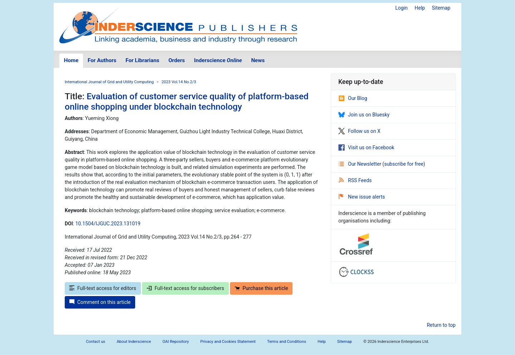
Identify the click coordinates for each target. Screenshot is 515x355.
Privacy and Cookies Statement (228, 341)
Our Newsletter (360, 164)
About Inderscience (134, 341)
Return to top (441, 325)
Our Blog (352, 98)
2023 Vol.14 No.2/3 (179, 82)
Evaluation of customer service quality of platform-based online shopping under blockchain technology (187, 101)
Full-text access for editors (102, 288)
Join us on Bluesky (363, 115)
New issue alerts (362, 197)
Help (420, 8)
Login (401, 8)
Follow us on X (359, 131)
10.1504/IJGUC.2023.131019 (108, 223)
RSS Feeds (355, 180)
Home (71, 60)
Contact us (95, 341)
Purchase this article (261, 288)
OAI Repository (175, 341)
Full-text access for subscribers (185, 288)
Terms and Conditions (286, 341)
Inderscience (218, 60)
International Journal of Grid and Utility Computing (109, 82)
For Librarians (142, 60)
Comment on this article (100, 302)
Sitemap (441, 8)
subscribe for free (403, 164)
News (258, 60)
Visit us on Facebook (366, 147)
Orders (176, 60)
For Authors (102, 60)
